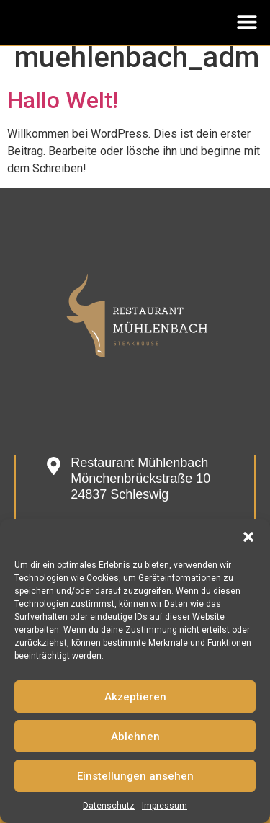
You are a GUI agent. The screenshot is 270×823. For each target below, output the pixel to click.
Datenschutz (109, 806)
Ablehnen (135, 736)
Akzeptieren (135, 696)
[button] (248, 537)
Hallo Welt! (62, 100)
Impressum (164, 806)
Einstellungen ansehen (135, 776)
